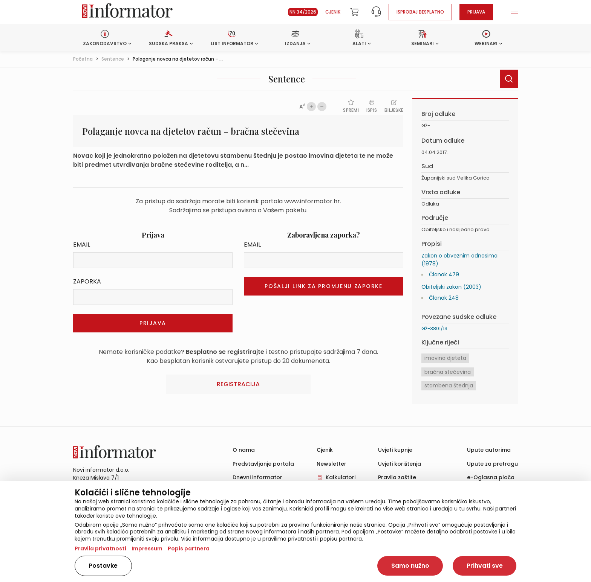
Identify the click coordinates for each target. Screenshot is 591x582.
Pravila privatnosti (100, 548)
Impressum (147, 548)
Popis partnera (189, 548)
